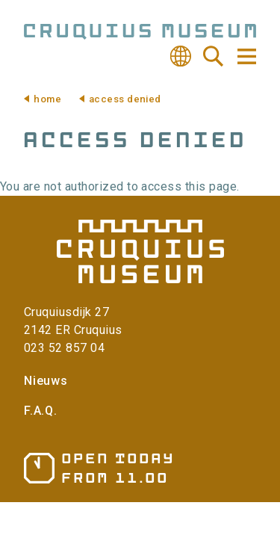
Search (213, 56)
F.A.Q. (40, 411)
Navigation (245, 56)
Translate (180, 56)
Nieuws (46, 381)
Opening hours (98, 468)
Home (47, 99)
